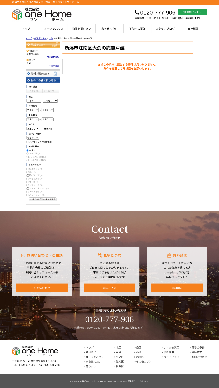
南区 (138, 347)
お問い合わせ (192, 12)
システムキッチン (39, 188)
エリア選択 (54, 66)
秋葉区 (120, 366)
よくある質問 (171, 347)
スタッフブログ (165, 29)
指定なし (33, 150)
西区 (138, 352)
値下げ (33, 181)
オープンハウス (53, 29)
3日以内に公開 (37, 156)
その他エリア (144, 361)
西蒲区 (140, 357)
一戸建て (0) (32, 91)
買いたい (91, 352)
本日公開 (34, 153)
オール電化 (35, 191)
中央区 (120, 357)
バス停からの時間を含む (40, 141)
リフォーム (35, 184)
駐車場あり (35, 168)
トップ (26, 29)
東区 (118, 352)
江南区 (120, 361)
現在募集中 (35, 178)
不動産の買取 (137, 29)
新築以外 (48, 128)
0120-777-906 (109, 319)
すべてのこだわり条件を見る (42, 199)
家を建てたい (109, 29)
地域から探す (43, 45)
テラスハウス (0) (49, 91)
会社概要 (193, 29)
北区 (118, 347)
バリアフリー (36, 194)
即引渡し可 (35, 175)
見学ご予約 (109, 288)
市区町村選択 (53, 56)
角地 (32, 171)
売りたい (91, 366)
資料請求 (177, 288)
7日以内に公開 (37, 159)
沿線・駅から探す (43, 73)
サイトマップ (171, 357)
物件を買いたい (81, 29)
